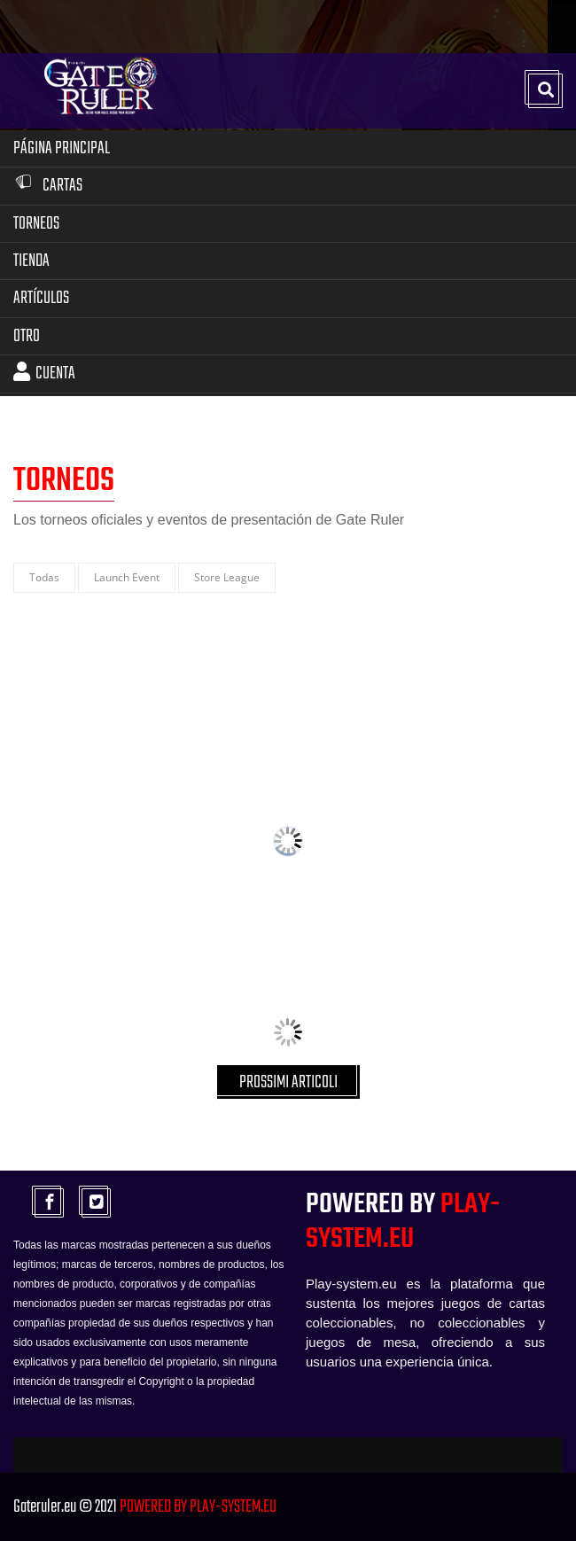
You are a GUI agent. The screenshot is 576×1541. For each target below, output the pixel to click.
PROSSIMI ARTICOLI (288, 1082)
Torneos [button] (36, 223)
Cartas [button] (47, 185)
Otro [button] (26, 336)
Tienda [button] (31, 261)
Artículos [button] (41, 298)
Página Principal (61, 148)
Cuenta (44, 373)
